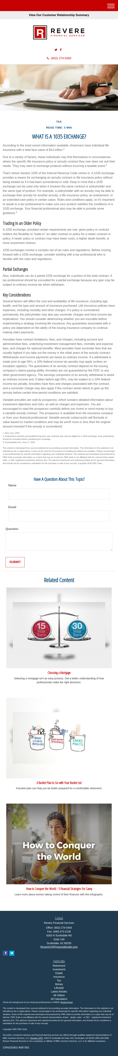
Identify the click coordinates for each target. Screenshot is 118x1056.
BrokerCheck (67, 1002)
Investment (59, 969)
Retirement (59, 965)
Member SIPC (36, 1038)
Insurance (59, 976)
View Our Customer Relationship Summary (59, 15)
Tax (59, 980)
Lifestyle (59, 987)
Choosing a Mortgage (59, 672)
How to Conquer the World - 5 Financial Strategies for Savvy (59, 888)
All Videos (59, 995)
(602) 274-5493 (59, 58)
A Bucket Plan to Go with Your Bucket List (59, 782)
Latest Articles (59, 991)
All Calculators (59, 998)
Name (12, 485)
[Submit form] (15, 562)
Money (59, 984)
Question (12, 528)
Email (12, 507)
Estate (59, 973)
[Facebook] (61, 50)
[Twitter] (56, 50)
